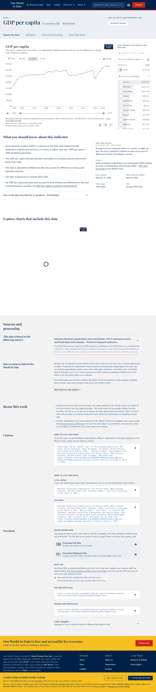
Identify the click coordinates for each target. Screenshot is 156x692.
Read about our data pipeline (67, 389)
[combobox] (108, 5)
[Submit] (121, 5)
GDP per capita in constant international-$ (56, 186)
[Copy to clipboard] (132, 448)
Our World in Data (17, 5)
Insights (57, 5)
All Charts (31, 35)
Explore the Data (11, 35)
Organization (110, 671)
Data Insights (136, 671)
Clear (147, 65)
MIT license (48, 671)
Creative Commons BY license (72, 424)
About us (109, 666)
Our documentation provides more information (87, 576)
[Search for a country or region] (134, 53)
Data (49, 5)
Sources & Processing (52, 35)
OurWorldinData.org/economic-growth (19, 126)
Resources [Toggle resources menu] (69, 5)
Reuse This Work (77, 35)
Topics (82, 666)
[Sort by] (131, 59)
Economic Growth (118, 23)
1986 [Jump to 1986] (14, 113)
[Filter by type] (134, 76)
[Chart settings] (107, 59)
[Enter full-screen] (111, 124)
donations (39, 681)
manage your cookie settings (119, 686)
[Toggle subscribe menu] (128, 5)
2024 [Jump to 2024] (110, 113)
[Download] (100, 124)
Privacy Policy (99, 686)
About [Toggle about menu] (81, 5)
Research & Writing (139, 666)
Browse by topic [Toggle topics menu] (35, 5)
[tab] (11, 59)
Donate (139, 5)
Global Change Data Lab (41, 662)
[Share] (105, 124)
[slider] (20, 113)
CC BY (37, 126)
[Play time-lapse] (8, 113)
